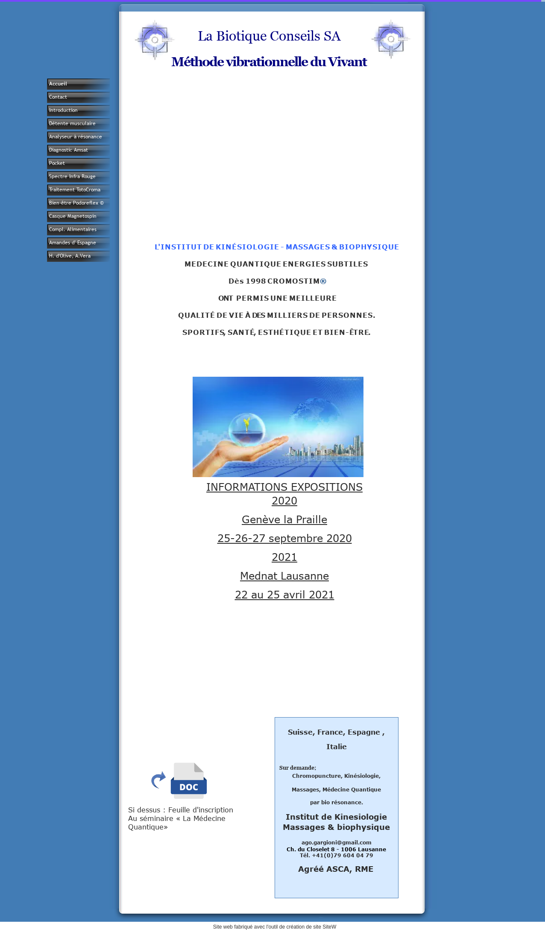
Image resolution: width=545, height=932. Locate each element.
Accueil (58, 84)
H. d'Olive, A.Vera (70, 256)
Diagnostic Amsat (68, 150)
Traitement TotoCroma (74, 189)
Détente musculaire (72, 123)
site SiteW (324, 927)
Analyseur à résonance (75, 137)
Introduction (63, 110)
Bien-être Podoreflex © (76, 203)
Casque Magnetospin (73, 216)
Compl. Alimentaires (73, 229)
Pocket (57, 163)
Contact (58, 97)
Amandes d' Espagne (72, 242)
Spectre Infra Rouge (72, 176)
